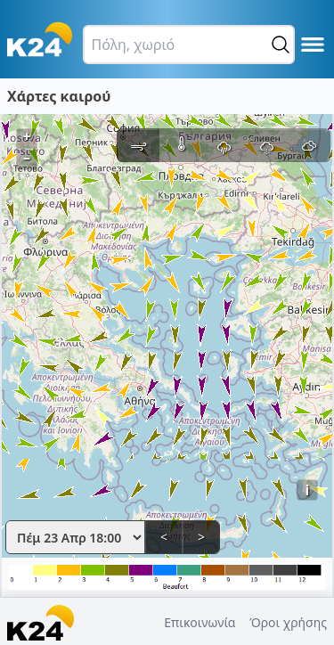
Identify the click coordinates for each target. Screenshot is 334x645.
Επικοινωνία (199, 622)
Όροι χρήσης (288, 622)
